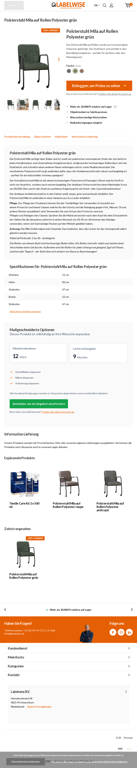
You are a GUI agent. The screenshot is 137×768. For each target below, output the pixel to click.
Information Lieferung (85, 136)
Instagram (121, 631)
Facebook (113, 631)
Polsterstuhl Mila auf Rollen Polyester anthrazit (110, 506)
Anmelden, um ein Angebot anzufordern (38, 403)
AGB (118, 737)
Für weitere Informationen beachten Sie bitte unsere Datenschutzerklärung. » (90, 761)
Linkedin (129, 631)
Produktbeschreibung (17, 136)
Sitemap (128, 737)
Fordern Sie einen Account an (114, 93)
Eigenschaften (42, 136)
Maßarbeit (61, 136)
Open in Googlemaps (39, 706)
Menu (12, 5)
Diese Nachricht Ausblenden (26, 761)
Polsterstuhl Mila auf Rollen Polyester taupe (68, 505)
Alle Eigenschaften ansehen (25, 311)
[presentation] (55, 59)
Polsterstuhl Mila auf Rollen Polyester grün (23, 575)
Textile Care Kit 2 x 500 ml (24, 505)
